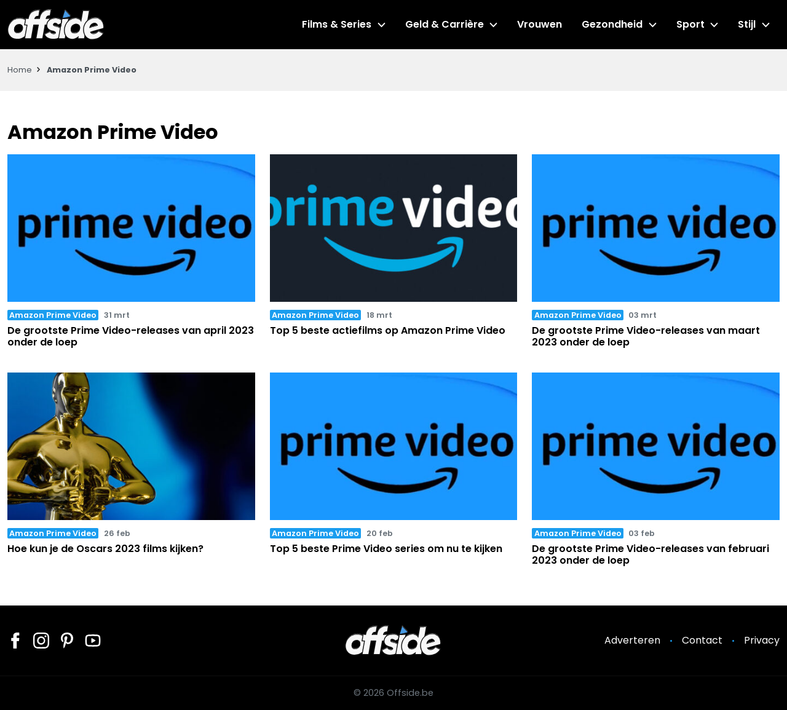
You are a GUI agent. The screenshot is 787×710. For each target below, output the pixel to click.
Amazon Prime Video (53, 315)
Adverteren (632, 640)
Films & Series (336, 24)
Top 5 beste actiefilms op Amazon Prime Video (387, 330)
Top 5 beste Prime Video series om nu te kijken (386, 549)
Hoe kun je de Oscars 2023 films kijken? (105, 549)
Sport (690, 24)
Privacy (762, 640)
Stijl (747, 24)
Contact (702, 640)
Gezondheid (612, 24)
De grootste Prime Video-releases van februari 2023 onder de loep (650, 554)
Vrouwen (539, 24)
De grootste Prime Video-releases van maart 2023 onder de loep (646, 336)
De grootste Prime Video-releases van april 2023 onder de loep (130, 336)
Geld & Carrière (444, 24)
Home (19, 70)
